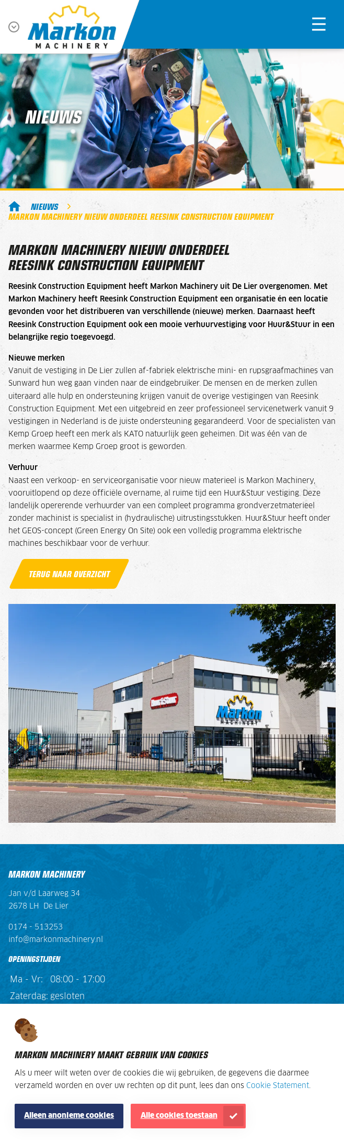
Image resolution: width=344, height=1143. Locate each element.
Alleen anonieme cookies (69, 1115)
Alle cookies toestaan (179, 1115)
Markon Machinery (14, 206)
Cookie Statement (277, 1086)
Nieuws (44, 206)
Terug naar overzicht (69, 573)
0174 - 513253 (35, 927)
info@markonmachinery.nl (55, 940)
